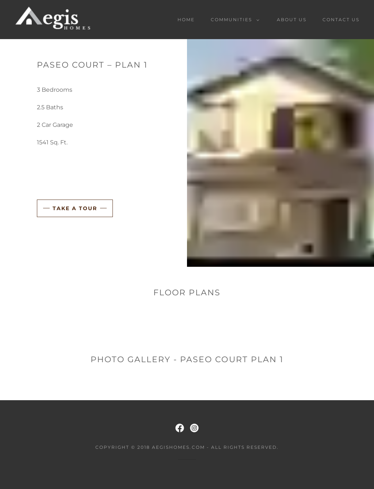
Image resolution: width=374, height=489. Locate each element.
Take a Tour (75, 208)
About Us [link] (291, 19)
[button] (233, 19)
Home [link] (186, 19)
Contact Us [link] (341, 19)
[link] (53, 19)
